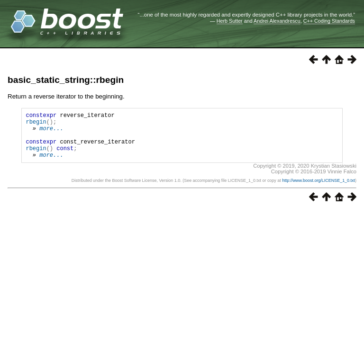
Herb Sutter (230, 21)
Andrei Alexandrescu (277, 21)
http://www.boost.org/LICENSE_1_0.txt (318, 190)
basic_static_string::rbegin (66, 80)
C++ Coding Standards (329, 21)
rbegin (36, 124)
